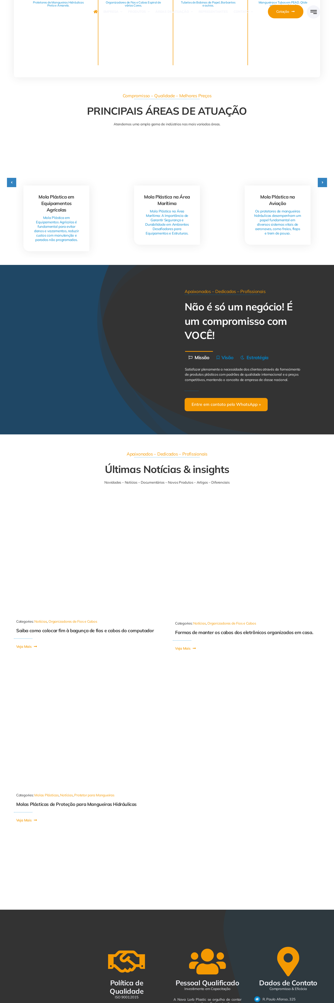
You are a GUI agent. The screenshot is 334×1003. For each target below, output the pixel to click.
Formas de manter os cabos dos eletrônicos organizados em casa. (244, 632)
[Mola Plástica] (87, 666)
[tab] (199, 357)
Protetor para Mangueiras (94, 795)
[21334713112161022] (242, 501)
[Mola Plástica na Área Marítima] (167, 145)
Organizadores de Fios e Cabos (72, 621)
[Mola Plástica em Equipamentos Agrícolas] (56, 145)
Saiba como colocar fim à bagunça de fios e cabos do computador (85, 630)
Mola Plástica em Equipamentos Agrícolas (56, 203)
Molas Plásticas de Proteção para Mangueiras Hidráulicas (76, 804)
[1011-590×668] (82, 501)
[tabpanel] (246, 374)
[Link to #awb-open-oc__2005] (313, 12)
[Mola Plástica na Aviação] (277, 145)
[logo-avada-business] (47, 5)
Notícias (40, 621)
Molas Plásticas (46, 795)
